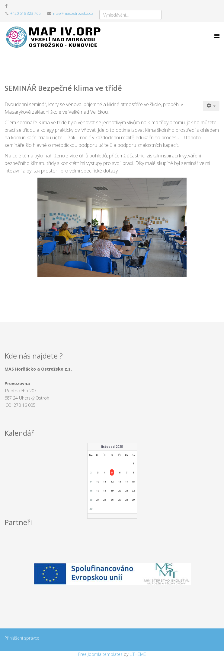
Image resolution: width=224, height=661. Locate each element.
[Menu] (216, 36)
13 (119, 481)
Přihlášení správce (22, 638)
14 (126, 481)
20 (119, 490)
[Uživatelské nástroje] (211, 106)
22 (133, 490)
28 (126, 499)
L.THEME (138, 654)
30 (90, 509)
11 (104, 481)
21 (126, 490)
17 (97, 490)
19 (112, 490)
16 (90, 490)
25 (104, 499)
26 (112, 499)
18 (104, 490)
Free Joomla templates (100, 654)
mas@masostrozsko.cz (73, 13)
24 (97, 499)
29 (133, 499)
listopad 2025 (112, 446)
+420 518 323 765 (25, 13)
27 (119, 499)
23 (90, 499)
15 (133, 481)
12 (112, 481)
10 (97, 481)
